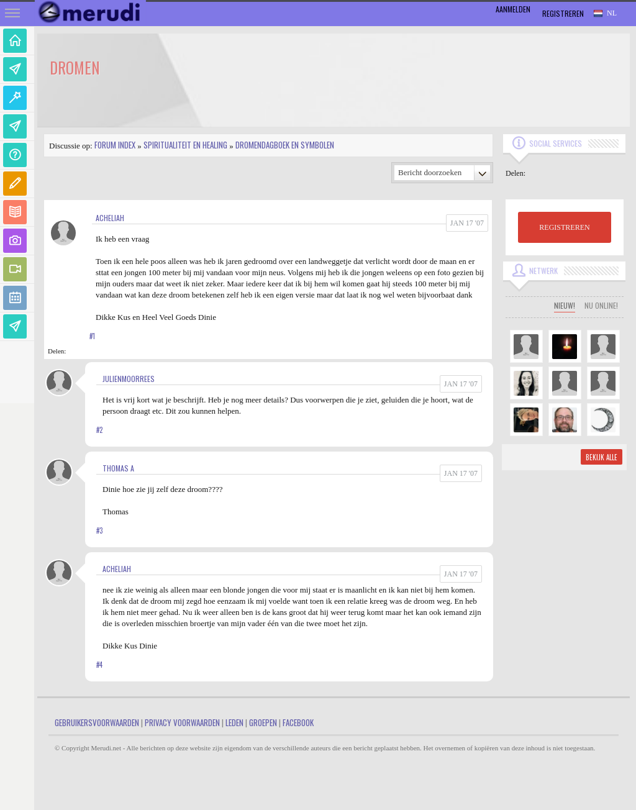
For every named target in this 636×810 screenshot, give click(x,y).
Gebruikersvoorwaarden (97, 722)
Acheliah (110, 217)
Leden (234, 722)
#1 (92, 336)
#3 (99, 530)
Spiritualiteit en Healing (185, 145)
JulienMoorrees (128, 378)
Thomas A (118, 468)
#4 (99, 665)
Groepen (263, 722)
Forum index (114, 145)
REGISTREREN (564, 227)
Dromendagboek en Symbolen (284, 145)
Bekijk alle (601, 457)
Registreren (563, 13)
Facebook (298, 722)
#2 (99, 430)
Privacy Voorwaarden (182, 722)
